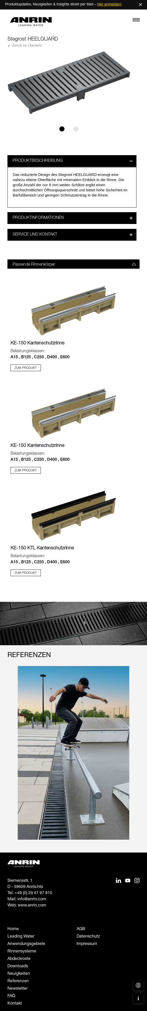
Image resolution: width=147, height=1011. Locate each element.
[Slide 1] (62, 129)
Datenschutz (88, 937)
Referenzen (18, 981)
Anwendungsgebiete (26, 944)
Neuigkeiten (18, 974)
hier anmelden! (109, 4)
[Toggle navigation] (136, 21)
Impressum (87, 944)
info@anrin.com (31, 899)
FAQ (11, 996)
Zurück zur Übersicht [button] (26, 46)
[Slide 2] (75, 129)
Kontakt (14, 1004)
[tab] (73, 264)
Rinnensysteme (21, 952)
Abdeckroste (19, 959)
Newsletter (17, 989)
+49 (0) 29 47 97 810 (33, 893)
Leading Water (20, 937)
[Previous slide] (10, 757)
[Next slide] (136, 757)
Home (13, 929)
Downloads (17, 967)
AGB (81, 929)
